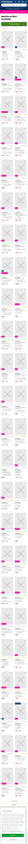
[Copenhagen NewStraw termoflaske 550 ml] (7, 368)
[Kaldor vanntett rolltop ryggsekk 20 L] (21, 207)
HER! (22, 11)
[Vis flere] (14, 805)
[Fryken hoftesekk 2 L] (7, 622)
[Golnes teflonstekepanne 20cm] (7, 335)
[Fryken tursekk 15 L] (21, 303)
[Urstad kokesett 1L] (7, 110)
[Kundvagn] (22, 2)
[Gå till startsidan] (6, 2)
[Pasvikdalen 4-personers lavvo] (21, 46)
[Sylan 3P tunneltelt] (21, 271)
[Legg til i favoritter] (11, 32)
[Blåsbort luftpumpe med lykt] (7, 303)
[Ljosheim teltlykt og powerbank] (21, 335)
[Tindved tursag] (21, 622)
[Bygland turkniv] (7, 591)
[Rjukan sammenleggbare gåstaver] (21, 142)
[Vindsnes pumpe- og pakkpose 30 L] (21, 174)
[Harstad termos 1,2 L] (21, 750)
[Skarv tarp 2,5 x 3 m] (7, 717)
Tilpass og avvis (13, 839)
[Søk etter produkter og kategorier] (14, 5)
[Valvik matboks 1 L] (7, 432)
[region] (13, 825)
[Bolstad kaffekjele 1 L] (21, 239)
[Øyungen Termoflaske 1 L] (7, 654)
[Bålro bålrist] (7, 400)
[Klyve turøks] (21, 496)
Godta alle (12, 835)
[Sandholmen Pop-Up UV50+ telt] (21, 400)
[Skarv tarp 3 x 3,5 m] (7, 271)
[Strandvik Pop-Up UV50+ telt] (7, 174)
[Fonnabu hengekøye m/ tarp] (7, 239)
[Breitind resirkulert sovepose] (7, 207)
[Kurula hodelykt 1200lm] (7, 528)
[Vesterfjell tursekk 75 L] (7, 78)
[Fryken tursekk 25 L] (21, 528)
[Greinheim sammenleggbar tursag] (7, 464)
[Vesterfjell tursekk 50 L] (21, 368)
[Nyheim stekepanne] (7, 559)
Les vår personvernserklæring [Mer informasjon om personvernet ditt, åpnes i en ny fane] (15, 831)
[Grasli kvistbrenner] (21, 432)
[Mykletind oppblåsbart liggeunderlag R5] (7, 46)
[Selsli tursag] (7, 496)
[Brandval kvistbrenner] (21, 110)
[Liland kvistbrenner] (21, 654)
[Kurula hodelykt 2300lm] (21, 78)
